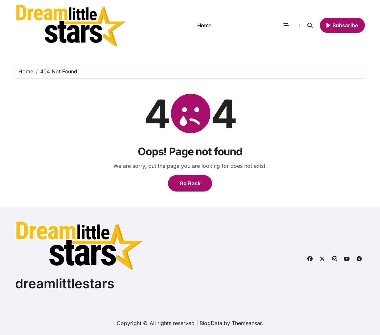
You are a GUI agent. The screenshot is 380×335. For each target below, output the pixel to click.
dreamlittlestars (64, 283)
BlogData (211, 323)
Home (204, 25)
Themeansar (247, 323)
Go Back (190, 183)
